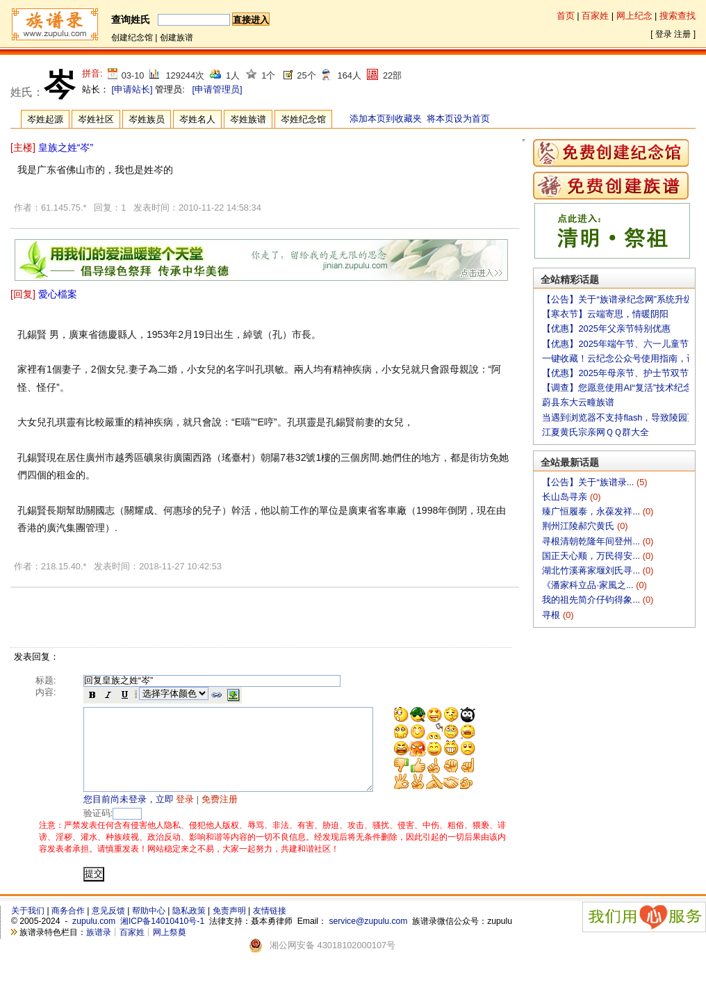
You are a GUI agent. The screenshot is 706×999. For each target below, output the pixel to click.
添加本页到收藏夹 (386, 118)
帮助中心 (148, 927)
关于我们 (27, 927)
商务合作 (68, 927)
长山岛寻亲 (566, 497)
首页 (566, 15)
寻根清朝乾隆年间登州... (592, 541)
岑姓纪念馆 (303, 119)
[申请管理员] (217, 89)
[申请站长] (132, 89)
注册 (682, 34)
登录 (663, 34)
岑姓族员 (147, 119)
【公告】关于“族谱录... (589, 482)
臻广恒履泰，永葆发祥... (592, 511)
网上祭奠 (169, 949)
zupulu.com (93, 938)
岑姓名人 (197, 119)
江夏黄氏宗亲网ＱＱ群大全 (595, 432)
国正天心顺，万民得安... (592, 556)
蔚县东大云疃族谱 (578, 402)
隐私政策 (189, 927)
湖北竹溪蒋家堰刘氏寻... (592, 570)
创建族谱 (176, 37)
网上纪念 (634, 15)
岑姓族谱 (248, 119)
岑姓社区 (96, 119)
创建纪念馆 (132, 37)
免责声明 (229, 927)
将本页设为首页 (458, 118)
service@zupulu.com (368, 938)
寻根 (552, 615)
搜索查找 (677, 15)
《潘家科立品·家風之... (589, 585)
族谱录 (98, 949)
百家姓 (595, 15)
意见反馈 (108, 927)
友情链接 (269, 927)
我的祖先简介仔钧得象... (592, 599)
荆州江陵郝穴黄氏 (579, 526)
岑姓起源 (45, 119)
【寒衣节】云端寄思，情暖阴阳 (605, 314)
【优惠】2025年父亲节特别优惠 (606, 328)
